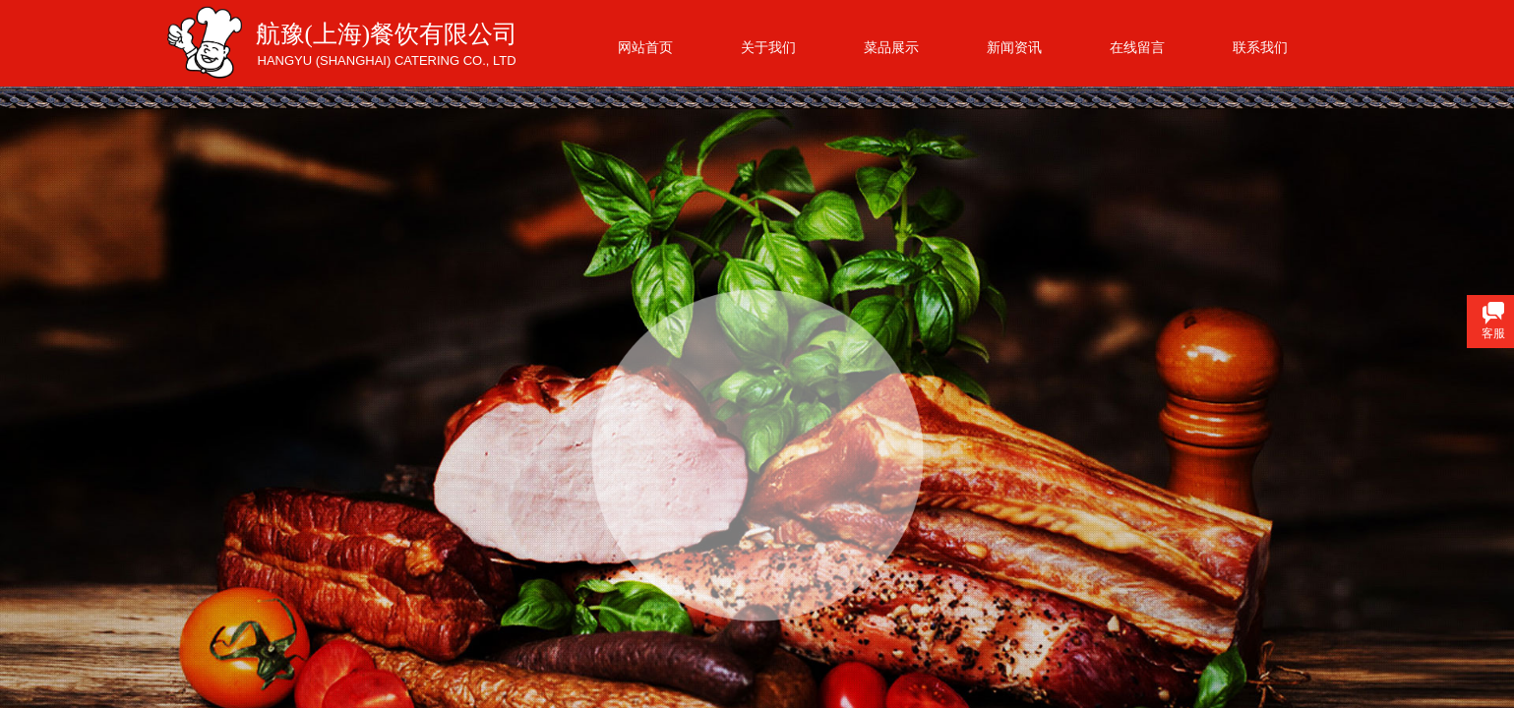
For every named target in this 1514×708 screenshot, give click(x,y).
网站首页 (645, 47)
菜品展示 (891, 47)
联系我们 (1260, 47)
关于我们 (768, 47)
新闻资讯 (1014, 47)
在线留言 (1137, 47)
